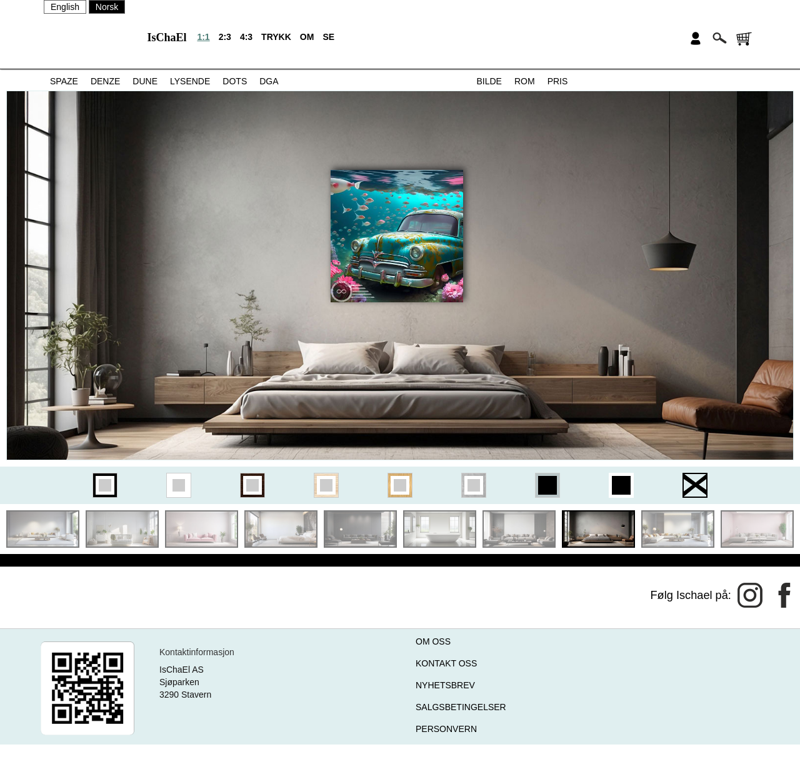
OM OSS (433, 641)
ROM (524, 81)
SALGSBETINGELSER (461, 707)
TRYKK (276, 37)
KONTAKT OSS (446, 663)
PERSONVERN (446, 729)
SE (328, 37)
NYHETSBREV (445, 685)
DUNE (145, 81)
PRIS (558, 81)
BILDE (489, 81)
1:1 (203, 37)
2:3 (225, 37)
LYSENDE (190, 81)
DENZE (105, 81)
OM (307, 37)
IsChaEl (166, 37)
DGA (268, 81)
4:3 (246, 37)
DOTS (234, 81)
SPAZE (64, 81)
